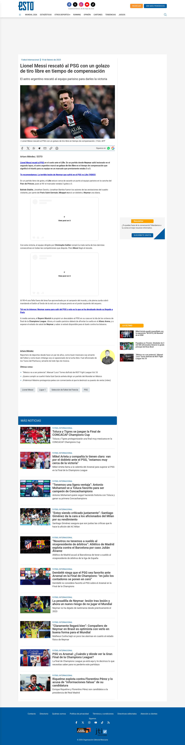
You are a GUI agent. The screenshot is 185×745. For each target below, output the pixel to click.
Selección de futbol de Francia (65, 390)
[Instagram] (81, 4)
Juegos (122, 15)
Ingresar (136, 6)
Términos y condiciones (103, 714)
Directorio (44, 714)
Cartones (98, 15)
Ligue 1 (42, 390)
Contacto (32, 714)
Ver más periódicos (155, 6)
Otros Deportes (62, 14)
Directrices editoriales (127, 714)
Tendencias (110, 15)
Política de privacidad (79, 714)
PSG (86, 390)
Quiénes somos (59, 714)
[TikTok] (93, 4)
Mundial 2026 (31, 15)
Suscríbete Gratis (142, 235)
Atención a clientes (149, 714)
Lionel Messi (27, 390)
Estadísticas (46, 15)
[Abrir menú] (20, 14)
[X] (75, 4)
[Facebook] (69, 4)
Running (77, 15)
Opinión (87, 15)
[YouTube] (87, 4)
